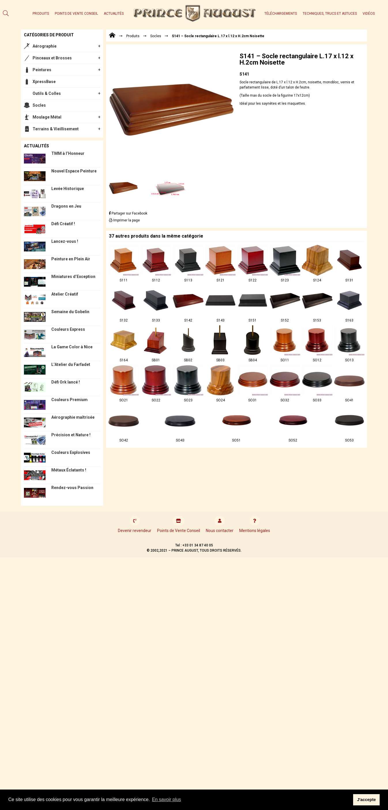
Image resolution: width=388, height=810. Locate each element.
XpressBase (44, 81)
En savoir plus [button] (166, 799)
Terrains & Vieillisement (56, 129)
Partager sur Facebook (128, 213)
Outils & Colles (47, 93)
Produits (41, 14)
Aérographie (44, 46)
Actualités (114, 14)
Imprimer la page (124, 220)
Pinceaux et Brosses (52, 58)
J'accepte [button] (366, 799)
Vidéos (369, 14)
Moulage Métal (47, 117)
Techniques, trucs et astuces (330, 14)
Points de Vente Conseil (76, 14)
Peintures (42, 69)
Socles (39, 105)
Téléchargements (280, 14)
